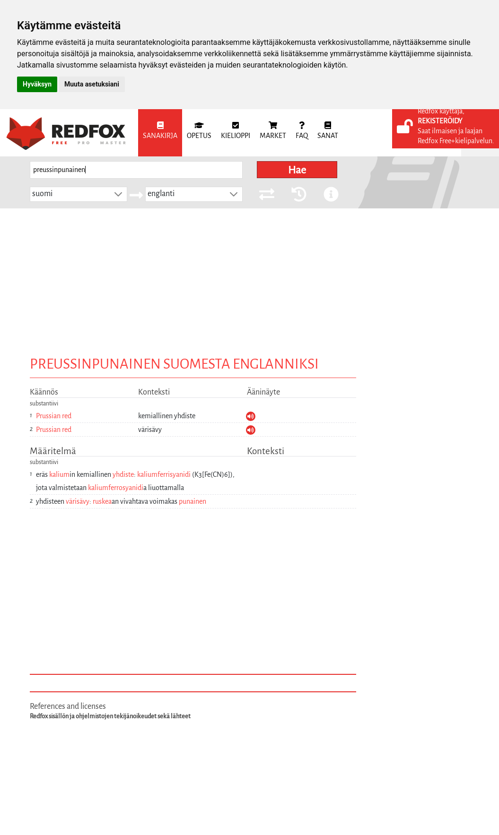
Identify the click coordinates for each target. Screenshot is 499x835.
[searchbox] (136, 170)
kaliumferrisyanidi (164, 474)
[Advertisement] (250, 279)
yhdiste (123, 474)
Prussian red (53, 416)
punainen (192, 501)
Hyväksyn (37, 84)
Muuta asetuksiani (91, 84)
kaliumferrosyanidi (115, 487)
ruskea (102, 501)
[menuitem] (160, 132)
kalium (59, 474)
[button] (118, 194)
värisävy (77, 501)
